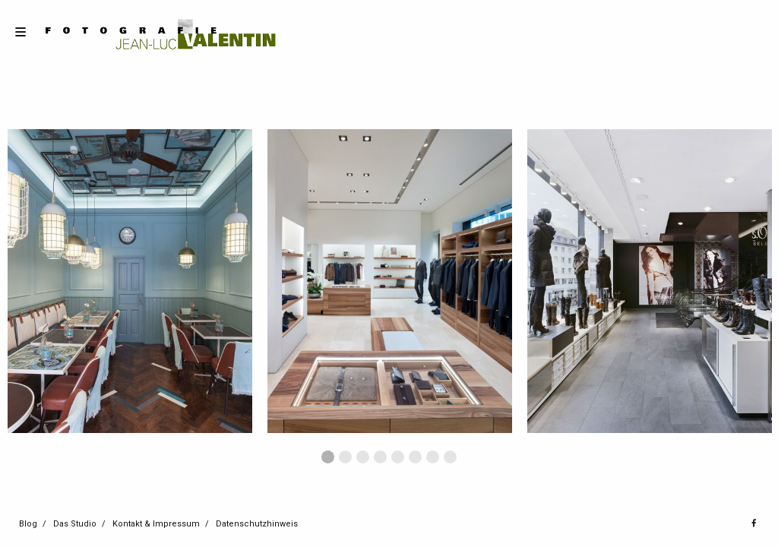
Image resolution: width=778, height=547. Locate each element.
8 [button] (450, 457)
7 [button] (432, 457)
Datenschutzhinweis (257, 524)
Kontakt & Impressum (156, 524)
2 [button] (345, 457)
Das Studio (74, 524)
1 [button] (327, 457)
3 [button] (362, 457)
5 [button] (397, 457)
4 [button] (380, 457)
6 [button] (415, 457)
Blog (28, 524)
